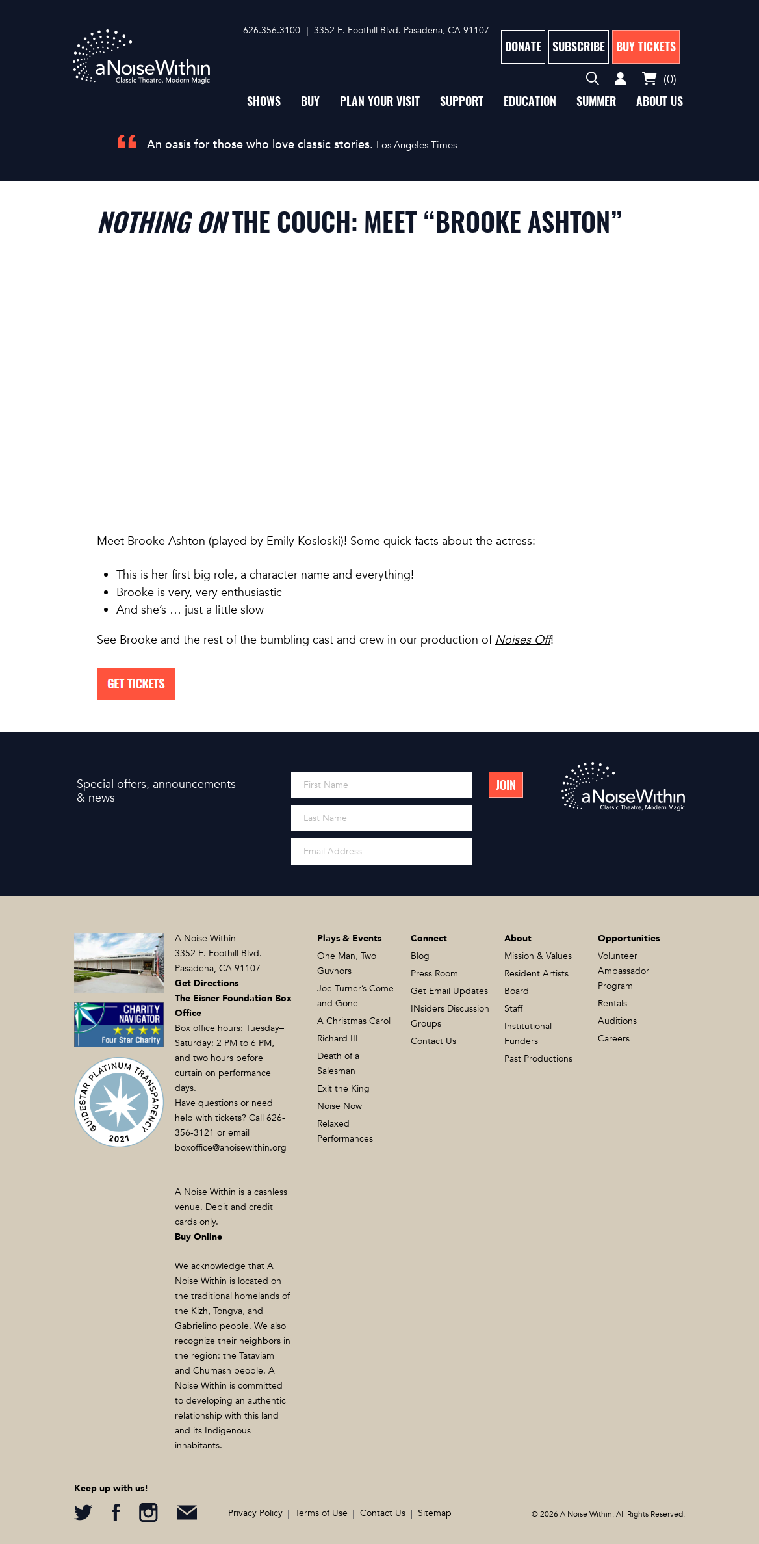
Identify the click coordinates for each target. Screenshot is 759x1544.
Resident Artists (536, 973)
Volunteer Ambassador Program (623, 971)
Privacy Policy (255, 1513)
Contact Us (433, 1041)
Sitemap (435, 1513)
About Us (659, 101)
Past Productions (538, 1059)
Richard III (337, 1038)
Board (516, 991)
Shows (264, 101)
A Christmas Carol (354, 1021)
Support (461, 101)
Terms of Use (321, 1513)
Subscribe (578, 46)
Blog (420, 956)
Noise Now (339, 1106)
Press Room (434, 973)
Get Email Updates (449, 991)
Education (530, 101)
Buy (310, 101)
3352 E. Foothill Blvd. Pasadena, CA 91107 (401, 30)
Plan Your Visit (380, 101)
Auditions (617, 1021)
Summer (596, 101)
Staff (513, 1008)
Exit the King (343, 1088)
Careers (614, 1038)
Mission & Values (538, 956)
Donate (523, 46)
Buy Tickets (646, 46)
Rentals (612, 1003)
